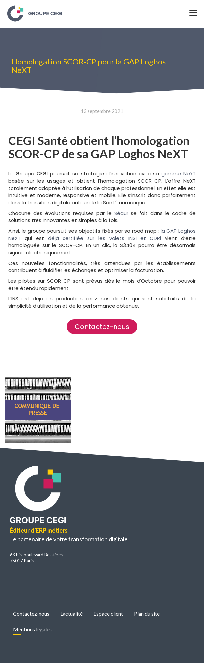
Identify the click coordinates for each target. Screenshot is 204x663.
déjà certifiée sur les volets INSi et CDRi (104, 238)
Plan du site (147, 613)
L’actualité (71, 613)
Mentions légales (32, 629)
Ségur (121, 213)
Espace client (108, 613)
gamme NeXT (178, 173)
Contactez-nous (31, 613)
